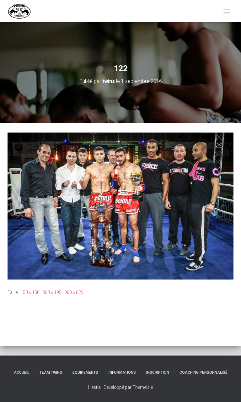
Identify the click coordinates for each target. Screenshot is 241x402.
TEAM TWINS (51, 372)
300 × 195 (52, 292)
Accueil (21, 372)
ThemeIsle (142, 387)
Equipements (85, 372)
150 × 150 (30, 292)
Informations (122, 372)
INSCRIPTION (157, 372)
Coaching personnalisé (203, 372)
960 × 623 (73, 292)
